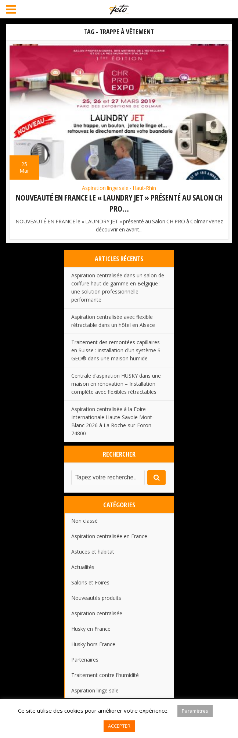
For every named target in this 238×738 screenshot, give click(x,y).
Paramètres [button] (195, 711)
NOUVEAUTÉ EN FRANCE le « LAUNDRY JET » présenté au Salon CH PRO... (119, 202)
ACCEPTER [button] (119, 726)
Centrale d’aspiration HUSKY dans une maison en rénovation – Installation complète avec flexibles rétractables (116, 383)
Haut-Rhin (144, 188)
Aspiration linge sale (105, 188)
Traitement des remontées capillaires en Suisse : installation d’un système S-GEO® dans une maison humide (116, 349)
